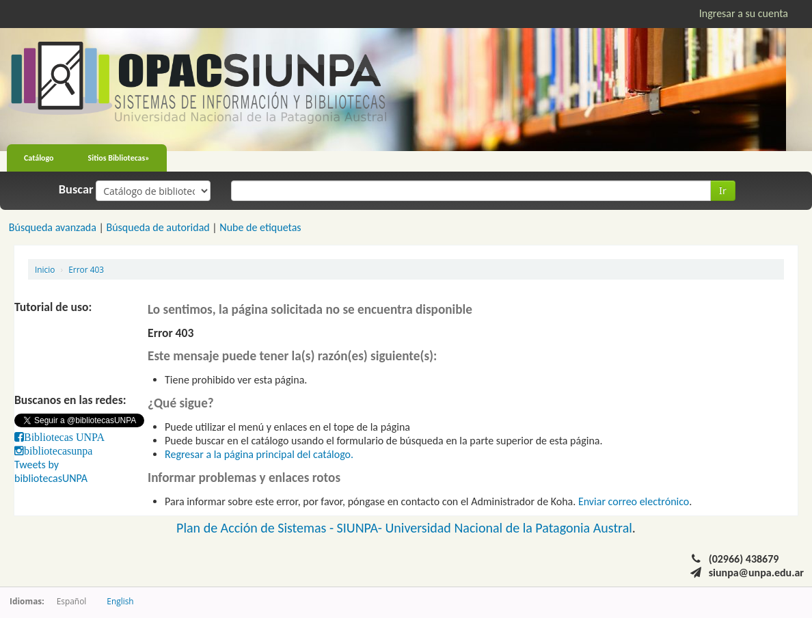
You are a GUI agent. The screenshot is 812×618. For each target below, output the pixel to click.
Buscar (76, 189)
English (120, 600)
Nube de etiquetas (260, 227)
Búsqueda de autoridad (157, 227)
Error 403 (86, 269)
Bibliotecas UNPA (64, 436)
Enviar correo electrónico (633, 501)
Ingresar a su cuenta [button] (743, 13)
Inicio (45, 269)
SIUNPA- (361, 528)
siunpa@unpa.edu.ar (756, 572)
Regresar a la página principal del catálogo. (259, 454)
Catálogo (39, 158)
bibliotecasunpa (58, 450)
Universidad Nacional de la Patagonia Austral (508, 528)
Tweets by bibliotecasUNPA (50, 471)
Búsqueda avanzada (52, 227)
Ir (723, 190)
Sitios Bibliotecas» (119, 158)
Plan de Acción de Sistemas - (256, 528)
